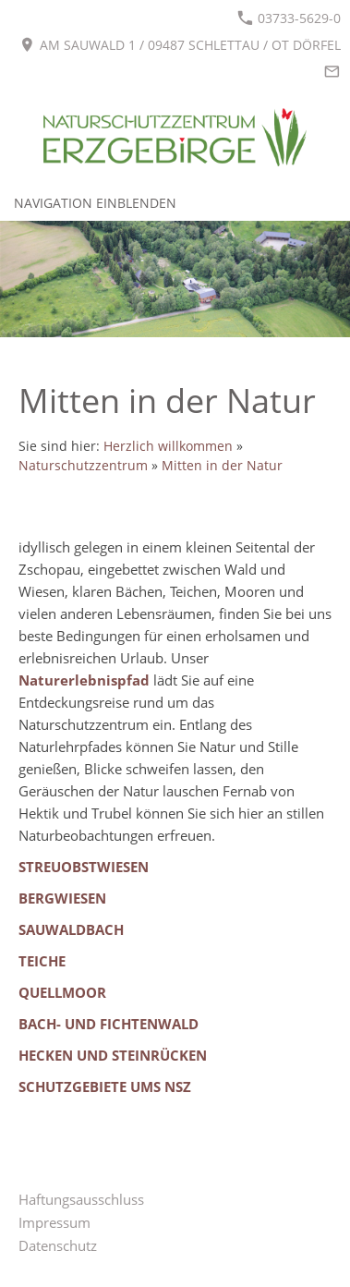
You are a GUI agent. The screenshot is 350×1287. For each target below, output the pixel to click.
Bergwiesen (62, 898)
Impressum (54, 1222)
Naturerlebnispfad (84, 680)
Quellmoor (62, 992)
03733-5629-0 (289, 18)
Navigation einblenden (95, 203)
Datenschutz (57, 1245)
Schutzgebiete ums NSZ (104, 1086)
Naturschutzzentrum (83, 465)
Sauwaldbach (71, 929)
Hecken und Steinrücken (112, 1055)
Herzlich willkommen (168, 446)
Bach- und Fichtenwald (108, 1023)
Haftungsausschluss (81, 1199)
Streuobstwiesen (83, 866)
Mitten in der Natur (222, 465)
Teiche (42, 961)
